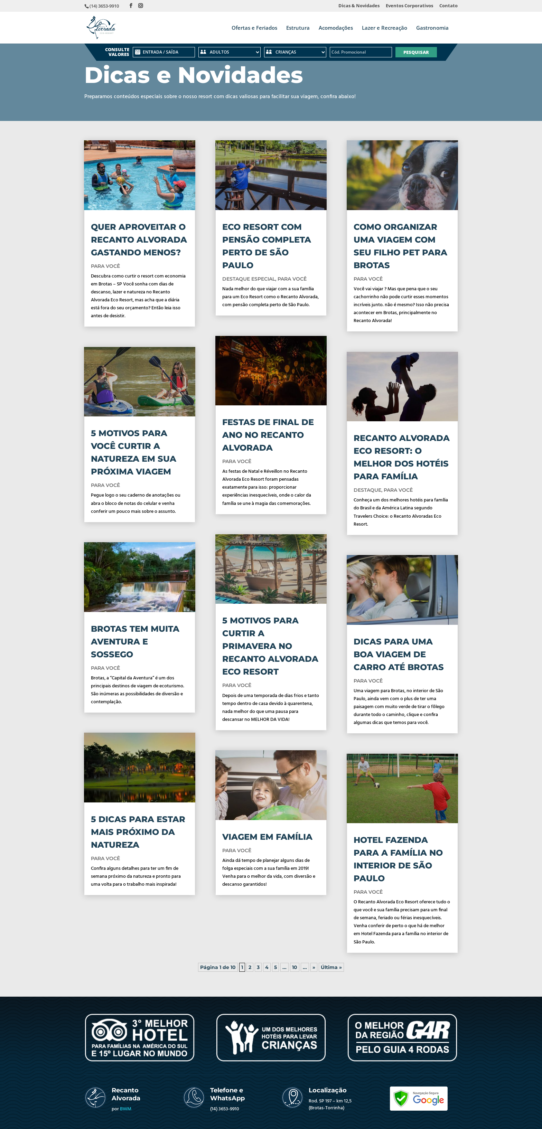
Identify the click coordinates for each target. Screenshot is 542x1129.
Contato (448, 6)
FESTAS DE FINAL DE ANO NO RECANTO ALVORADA (268, 435)
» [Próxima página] (313, 967)
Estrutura (298, 28)
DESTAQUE (367, 490)
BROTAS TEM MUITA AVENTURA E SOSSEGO (135, 641)
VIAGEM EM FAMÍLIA (267, 837)
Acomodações (336, 28)
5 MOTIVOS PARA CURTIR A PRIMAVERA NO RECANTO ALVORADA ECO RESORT (270, 646)
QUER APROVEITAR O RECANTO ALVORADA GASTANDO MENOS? (139, 239)
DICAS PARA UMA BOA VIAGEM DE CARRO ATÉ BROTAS (399, 654)
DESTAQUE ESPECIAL (248, 279)
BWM (125, 1109)
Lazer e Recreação (384, 28)
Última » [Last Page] (331, 967)
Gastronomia (432, 28)
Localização (328, 1090)
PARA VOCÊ (105, 266)
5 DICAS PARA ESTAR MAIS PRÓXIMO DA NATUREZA (138, 832)
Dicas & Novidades (359, 6)
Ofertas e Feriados (254, 28)
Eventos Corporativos (409, 6)
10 (294, 967)
